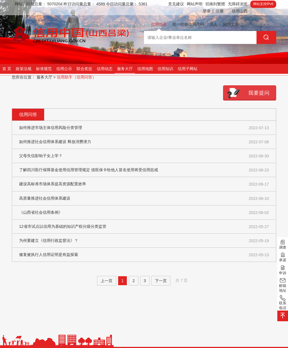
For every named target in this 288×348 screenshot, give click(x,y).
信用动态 (104, 68)
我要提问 (259, 93)
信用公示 (64, 68)
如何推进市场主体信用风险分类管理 (144, 127)
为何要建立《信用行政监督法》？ (144, 240)
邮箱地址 (282, 285)
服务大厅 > (46, 77)
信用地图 (145, 68)
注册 (220, 11)
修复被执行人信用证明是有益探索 (144, 254)
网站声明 (194, 4)
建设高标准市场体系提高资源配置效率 (144, 184)
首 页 (6, 68)
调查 (282, 244)
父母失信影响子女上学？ (144, 156)
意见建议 (176, 4)
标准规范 (44, 68)
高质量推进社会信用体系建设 (144, 198)
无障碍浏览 (238, 4)
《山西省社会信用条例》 (144, 212)
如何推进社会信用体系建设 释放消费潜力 (144, 142)
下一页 (161, 280)
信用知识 (165, 68)
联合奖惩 (84, 68)
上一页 (106, 280)
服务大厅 (125, 68)
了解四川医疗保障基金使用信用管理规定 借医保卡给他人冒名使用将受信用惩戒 (144, 170)
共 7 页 (182, 280)
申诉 (282, 269)
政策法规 (24, 68)
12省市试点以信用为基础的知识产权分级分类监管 (144, 226)
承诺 (282, 256)
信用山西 (240, 11)
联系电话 (282, 302)
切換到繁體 (215, 4)
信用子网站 (187, 68)
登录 (208, 11)
